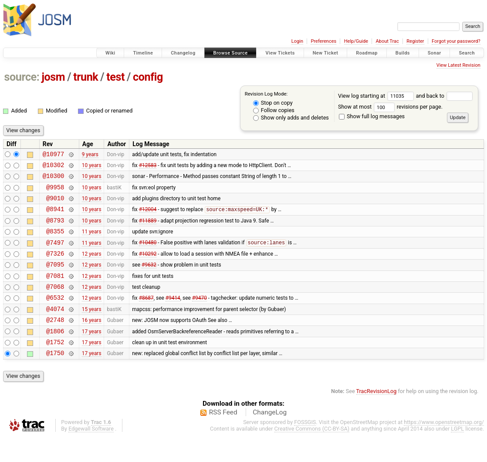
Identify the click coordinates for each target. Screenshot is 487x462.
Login (297, 41)
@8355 (55, 241)
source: (22, 77)
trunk (85, 77)
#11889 (148, 229)
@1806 (55, 353)
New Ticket (325, 53)
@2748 (55, 340)
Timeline (143, 53)
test (115, 77)
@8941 (55, 216)
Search (467, 53)
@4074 (55, 328)
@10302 (53, 167)
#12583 (148, 167)
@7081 (55, 291)
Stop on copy (273, 102)
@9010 (55, 204)
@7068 (55, 303)
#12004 (148, 217)
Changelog (183, 53)
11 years (91, 242)
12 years (91, 266)
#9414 (173, 316)
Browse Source (230, 53)
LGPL (457, 453)
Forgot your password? (456, 41)
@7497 (55, 254)
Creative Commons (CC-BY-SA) (312, 453)
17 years (91, 353)
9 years (90, 155)
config (148, 77)
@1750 (55, 377)
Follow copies (273, 110)
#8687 (146, 316)
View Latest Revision (458, 65)
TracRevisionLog (376, 416)
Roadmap (367, 53)
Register (415, 41)
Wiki (110, 53)
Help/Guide (356, 41)
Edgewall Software (91, 453)
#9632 (149, 279)
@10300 (53, 179)
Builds (403, 53)
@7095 (55, 278)
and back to (444, 95)
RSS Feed (223, 437)
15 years (91, 328)
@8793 (55, 229)
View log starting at (377, 95)
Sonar (434, 53)
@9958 (55, 192)
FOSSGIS (305, 447)
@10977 (53, 155)
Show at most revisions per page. (390, 106)
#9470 (199, 316)
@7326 (55, 266)
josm (53, 77)
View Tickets (279, 53)
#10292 (148, 266)
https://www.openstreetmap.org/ (444, 447)
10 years (91, 167)
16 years (91, 341)
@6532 (55, 315)
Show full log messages (372, 116)
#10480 (148, 254)
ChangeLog (270, 437)
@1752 (55, 365)
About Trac (387, 41)
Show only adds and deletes (291, 117)
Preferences (323, 41)
